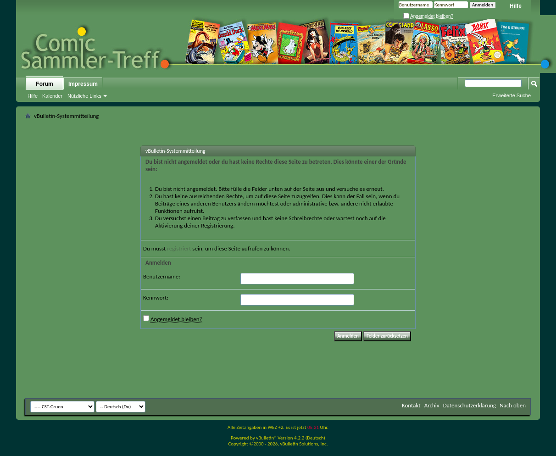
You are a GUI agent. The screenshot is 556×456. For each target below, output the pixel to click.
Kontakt (411, 405)
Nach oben (513, 405)
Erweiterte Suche (511, 95)
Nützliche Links (84, 96)
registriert (179, 248)
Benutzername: (161, 276)
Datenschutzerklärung (469, 405)
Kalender (52, 96)
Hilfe (516, 6)
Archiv (431, 405)
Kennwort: (155, 297)
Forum (44, 84)
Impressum (83, 84)
